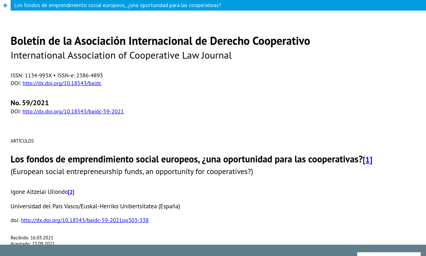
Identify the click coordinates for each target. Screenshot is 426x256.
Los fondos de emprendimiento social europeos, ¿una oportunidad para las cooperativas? (117, 5)
